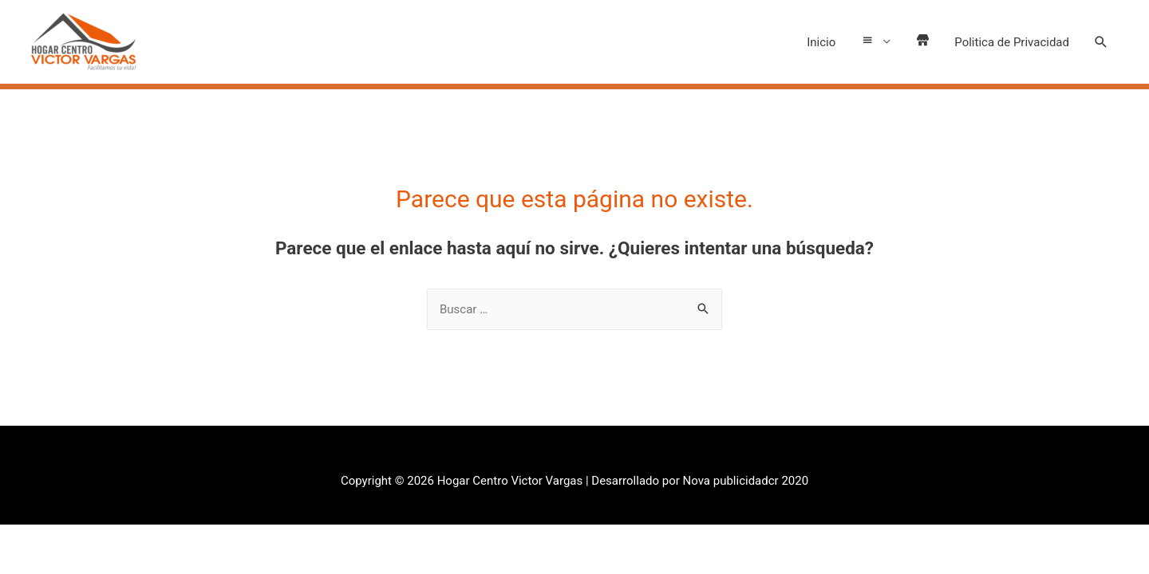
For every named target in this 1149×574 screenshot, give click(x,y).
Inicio (810, 42)
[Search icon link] (1101, 42)
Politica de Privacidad (1011, 42)
